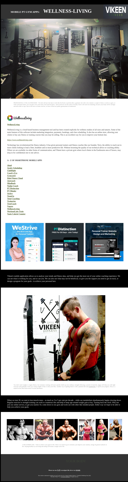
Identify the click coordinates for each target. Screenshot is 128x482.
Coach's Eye (12, 173)
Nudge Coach (12, 186)
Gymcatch (11, 176)
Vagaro (10, 206)
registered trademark (65, 476)
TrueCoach (11, 204)
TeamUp (10, 196)
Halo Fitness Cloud (15, 178)
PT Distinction (13, 188)
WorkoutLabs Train (15, 211)
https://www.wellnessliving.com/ (19, 140)
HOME (78, 470)
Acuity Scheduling (14, 168)
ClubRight (11, 171)
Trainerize (11, 201)
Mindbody (11, 183)
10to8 (9, 165)
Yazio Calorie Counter (16, 214)
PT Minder (11, 191)
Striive (10, 194)
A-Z (58, 470)
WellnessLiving (13, 125)
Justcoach (11, 181)
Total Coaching (13, 199)
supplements (92, 386)
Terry (99, 385)
